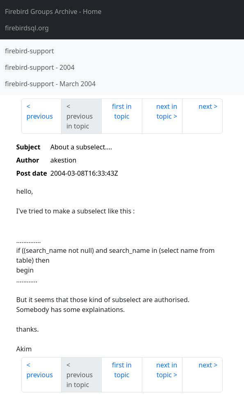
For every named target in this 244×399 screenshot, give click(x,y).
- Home (53, 11)
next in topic (166, 111)
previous (40, 116)
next (205, 106)
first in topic (122, 111)
